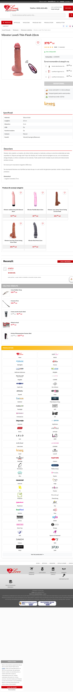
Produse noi (37, 22)
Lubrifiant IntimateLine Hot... (58, 77)
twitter (67, 26)
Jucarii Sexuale (6, 30)
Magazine (26, 22)
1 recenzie (61, 47)
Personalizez (11, 690)
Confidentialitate (64, 577)
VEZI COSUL (68, 8)
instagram (70, 26)
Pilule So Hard (15, 322)
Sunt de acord (12, 687)
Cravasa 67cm (15, 301)
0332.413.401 (41, 8)
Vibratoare (16, 30)
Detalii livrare (62, 563)
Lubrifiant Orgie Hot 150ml (58, 71)
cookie (3, 668)
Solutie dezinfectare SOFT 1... (58, 66)
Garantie (63, 570)
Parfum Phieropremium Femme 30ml (21, 333)
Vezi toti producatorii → (37, 554)
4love (33, 592)
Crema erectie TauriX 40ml (18, 311)
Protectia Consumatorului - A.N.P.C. (37, 594)
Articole (17, 22)
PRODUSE (7, 22)
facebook (63, 26)
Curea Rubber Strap (16, 290)
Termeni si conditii (53, 571)
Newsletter (60, 22)
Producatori (48, 22)
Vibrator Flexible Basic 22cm (35, 210)
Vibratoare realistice (26, 30)
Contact (6, 26)
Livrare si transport (31, 571)
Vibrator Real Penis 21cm (35, 240)
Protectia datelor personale (10, 584)
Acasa (38, 563)
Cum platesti (42, 570)
